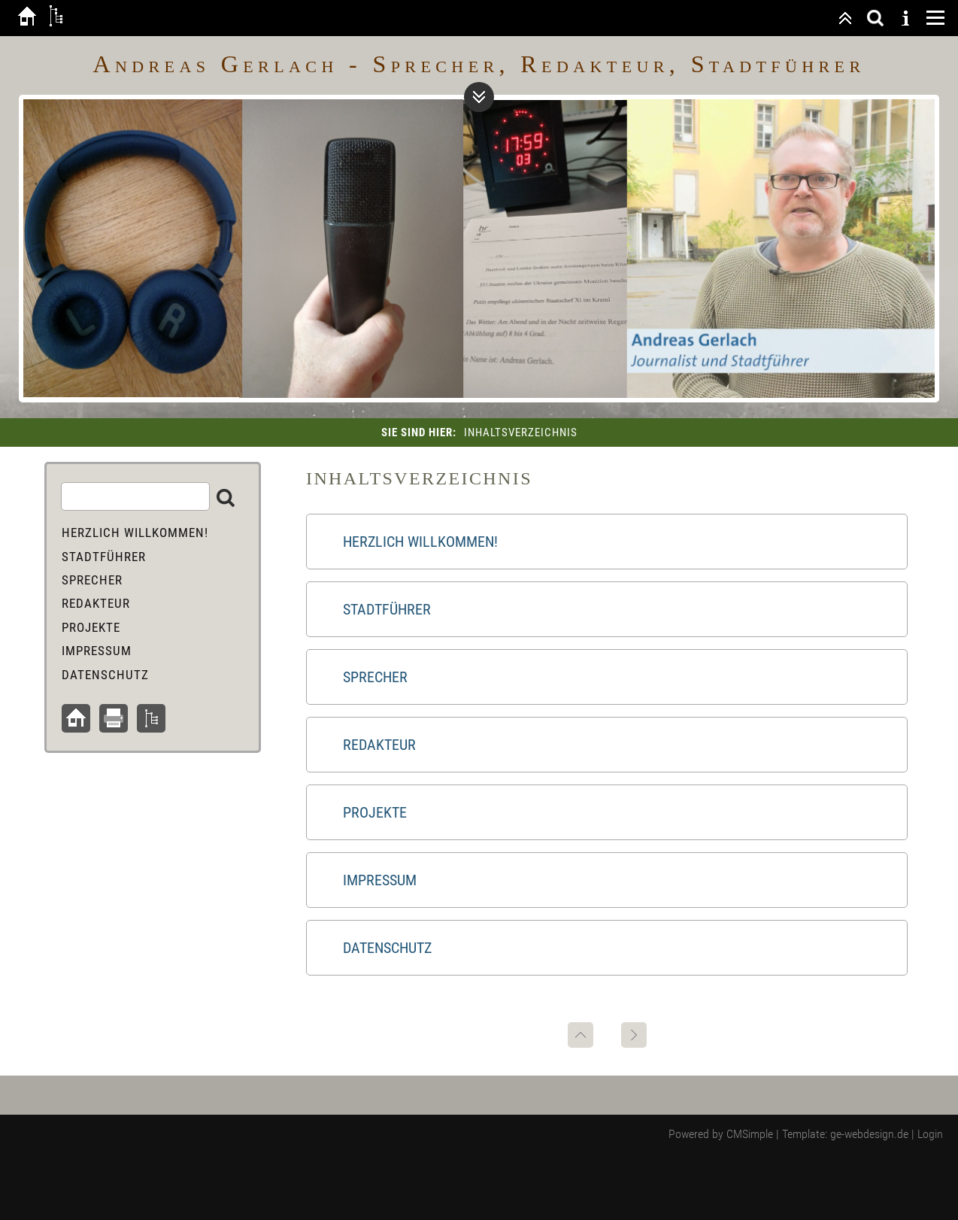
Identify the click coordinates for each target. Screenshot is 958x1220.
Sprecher (375, 677)
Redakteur (379, 745)
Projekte (375, 812)
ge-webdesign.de (869, 1134)
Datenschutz (387, 948)
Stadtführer (387, 609)
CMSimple (749, 1134)
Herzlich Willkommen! (420, 542)
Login (930, 1134)
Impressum (380, 880)
